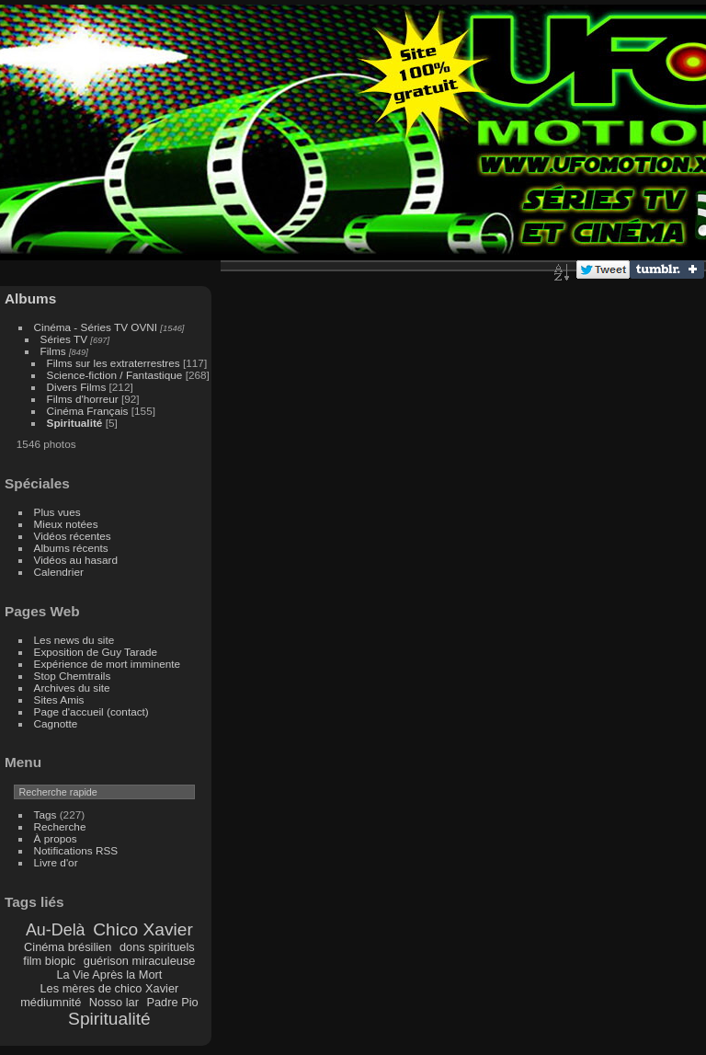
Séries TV (63, 339)
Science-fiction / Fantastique (115, 375)
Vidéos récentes (72, 536)
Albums (30, 298)
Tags (45, 814)
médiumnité (50, 1002)
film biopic (49, 961)
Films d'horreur (83, 399)
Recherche (60, 826)
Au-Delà (55, 930)
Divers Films (77, 387)
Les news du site (74, 640)
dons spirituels (157, 947)
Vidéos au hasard (76, 560)
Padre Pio (172, 1002)
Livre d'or (56, 862)
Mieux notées (66, 524)
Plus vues (57, 512)
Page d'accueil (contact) (91, 711)
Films (53, 351)
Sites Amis (59, 699)
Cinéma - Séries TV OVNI (95, 327)
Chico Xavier (143, 929)
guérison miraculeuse (140, 961)
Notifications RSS (76, 850)
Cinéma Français (88, 411)
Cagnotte (56, 723)
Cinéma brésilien (67, 947)
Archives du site (72, 688)
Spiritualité (75, 423)
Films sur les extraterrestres (113, 363)
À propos (55, 838)
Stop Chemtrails (72, 676)
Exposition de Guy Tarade (96, 652)
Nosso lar (114, 1002)
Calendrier (59, 572)
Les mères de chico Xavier (109, 988)
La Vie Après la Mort (109, 974)
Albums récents (71, 548)
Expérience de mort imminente (107, 664)
